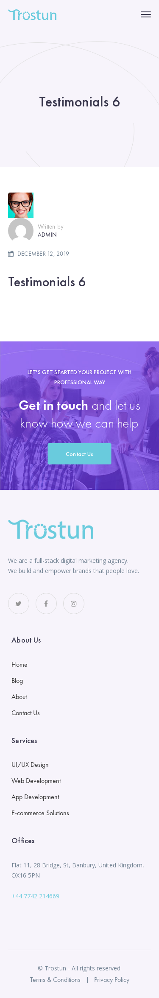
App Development (35, 796)
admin (47, 234)
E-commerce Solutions (40, 812)
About (19, 696)
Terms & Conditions (55, 979)
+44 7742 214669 (35, 896)
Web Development (36, 780)
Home (19, 664)
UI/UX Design (30, 764)
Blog (17, 680)
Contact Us (80, 454)
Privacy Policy (111, 979)
